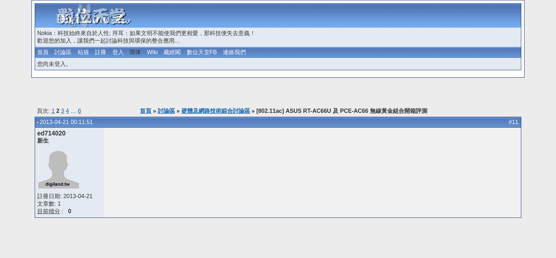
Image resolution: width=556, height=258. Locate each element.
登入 (118, 52)
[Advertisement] (436, 15)
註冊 (100, 52)
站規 (83, 52)
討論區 (63, 52)
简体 (135, 52)
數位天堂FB (202, 52)
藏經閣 (172, 52)
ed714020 (51, 133)
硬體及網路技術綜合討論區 (215, 111)
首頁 (43, 52)
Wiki (152, 52)
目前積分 (48, 211)
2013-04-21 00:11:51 (66, 122)
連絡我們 (234, 52)
